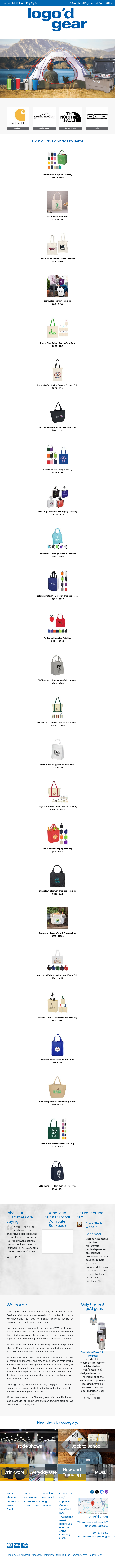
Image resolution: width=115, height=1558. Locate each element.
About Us (12, 1497)
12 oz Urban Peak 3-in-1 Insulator (92, 1354)
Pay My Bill (32, 3)
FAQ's (62, 1497)
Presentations (31, 1501)
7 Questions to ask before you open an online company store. (66, 1527)
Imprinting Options (65, 1503)
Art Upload (18, 3)
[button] (8, 68)
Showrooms (31, 1497)
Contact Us (13, 1501)
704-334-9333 (100, 1533)
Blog (44, 1501)
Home (6, 3)
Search (74, 3)
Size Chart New (65, 1510)
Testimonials (31, 1505)
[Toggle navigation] (4, 36)
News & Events (11, 1507)
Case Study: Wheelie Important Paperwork (94, 1228)
